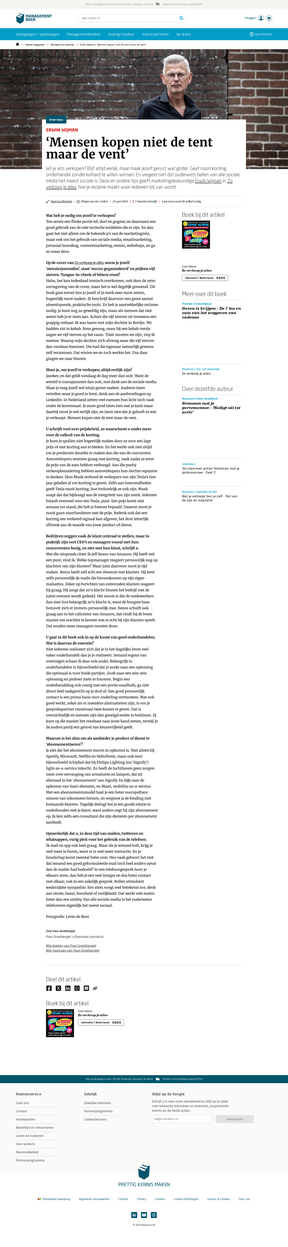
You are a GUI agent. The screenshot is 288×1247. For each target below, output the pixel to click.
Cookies (160, 1199)
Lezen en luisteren (30, 1136)
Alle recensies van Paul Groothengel (72, 950)
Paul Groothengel (61, 201)
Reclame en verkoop (62, 44)
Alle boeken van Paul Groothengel (71, 946)
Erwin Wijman (208, 180)
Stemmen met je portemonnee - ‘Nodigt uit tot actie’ (211, 407)
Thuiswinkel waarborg (54, 1199)
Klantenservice (28, 1094)
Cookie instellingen (186, 1199)
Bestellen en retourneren (35, 1127)
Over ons (22, 1103)
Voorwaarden (25, 1119)
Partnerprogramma (30, 1160)
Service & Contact (218, 1199)
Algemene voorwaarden (94, 1199)
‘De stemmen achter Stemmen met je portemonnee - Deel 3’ (211, 470)
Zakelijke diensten (97, 1103)
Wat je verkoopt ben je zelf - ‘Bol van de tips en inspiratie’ (209, 498)
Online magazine (35, 44)
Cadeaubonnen (95, 1119)
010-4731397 (263, 34)
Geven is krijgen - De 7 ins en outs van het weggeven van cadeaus (211, 313)
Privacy (141, 1199)
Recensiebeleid (27, 1152)
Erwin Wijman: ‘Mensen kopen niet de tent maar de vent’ (113, 44)
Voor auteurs (25, 1144)
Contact (21, 1111)
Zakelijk (90, 1094)
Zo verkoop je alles (89, 262)
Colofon (123, 1199)
